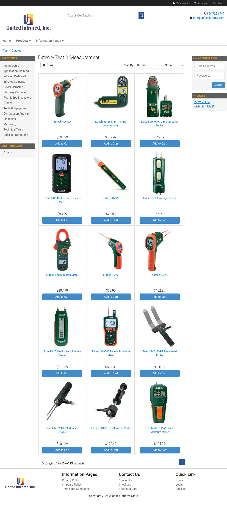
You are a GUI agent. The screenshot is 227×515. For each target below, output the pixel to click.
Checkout (125, 484)
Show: (169, 65)
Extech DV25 (110, 198)
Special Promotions (16, 135)
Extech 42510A (62, 121)
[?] (204, 106)
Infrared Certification (16, 76)
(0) (200, 3)
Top (5, 50)
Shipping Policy (72, 484)
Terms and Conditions (76, 489)
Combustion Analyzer (17, 113)
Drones (8, 103)
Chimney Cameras (15, 92)
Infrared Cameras (14, 81)
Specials (181, 489)
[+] (204, 102)
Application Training (16, 71)
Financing (10, 119)
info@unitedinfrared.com (208, 18)
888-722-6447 (215, 13)
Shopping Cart (128, 489)
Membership (11, 65)
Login (179, 484)
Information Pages (49, 40)
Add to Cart (62, 143)
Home (7, 40)
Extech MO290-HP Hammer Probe (111, 428)
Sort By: (129, 65)
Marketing (10, 124)
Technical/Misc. (14, 129)
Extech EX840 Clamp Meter (62, 274)
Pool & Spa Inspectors (17, 97)
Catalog (16, 50)
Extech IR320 (159, 274)
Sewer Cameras (13, 87)
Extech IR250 (110, 274)
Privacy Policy (71, 480)
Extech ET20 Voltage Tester (159, 198)
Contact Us (125, 480)
